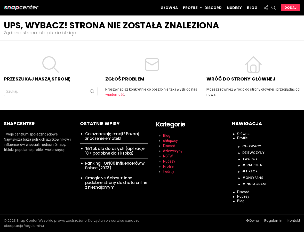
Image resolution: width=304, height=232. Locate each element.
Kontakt (293, 221)
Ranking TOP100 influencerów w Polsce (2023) (115, 166)
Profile (190, 8)
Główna (169, 7)
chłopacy (170, 141)
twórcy (168, 172)
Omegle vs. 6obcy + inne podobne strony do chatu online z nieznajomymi (116, 182)
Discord (213, 7)
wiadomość (114, 94)
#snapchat (253, 165)
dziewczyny (172, 151)
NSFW (168, 156)
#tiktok (250, 171)
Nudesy (234, 7)
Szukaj (92, 92)
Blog (252, 7)
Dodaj (290, 7)
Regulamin (273, 221)
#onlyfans (252, 177)
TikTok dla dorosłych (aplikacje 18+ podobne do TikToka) (115, 151)
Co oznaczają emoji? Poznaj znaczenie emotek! (112, 136)
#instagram (254, 183)
